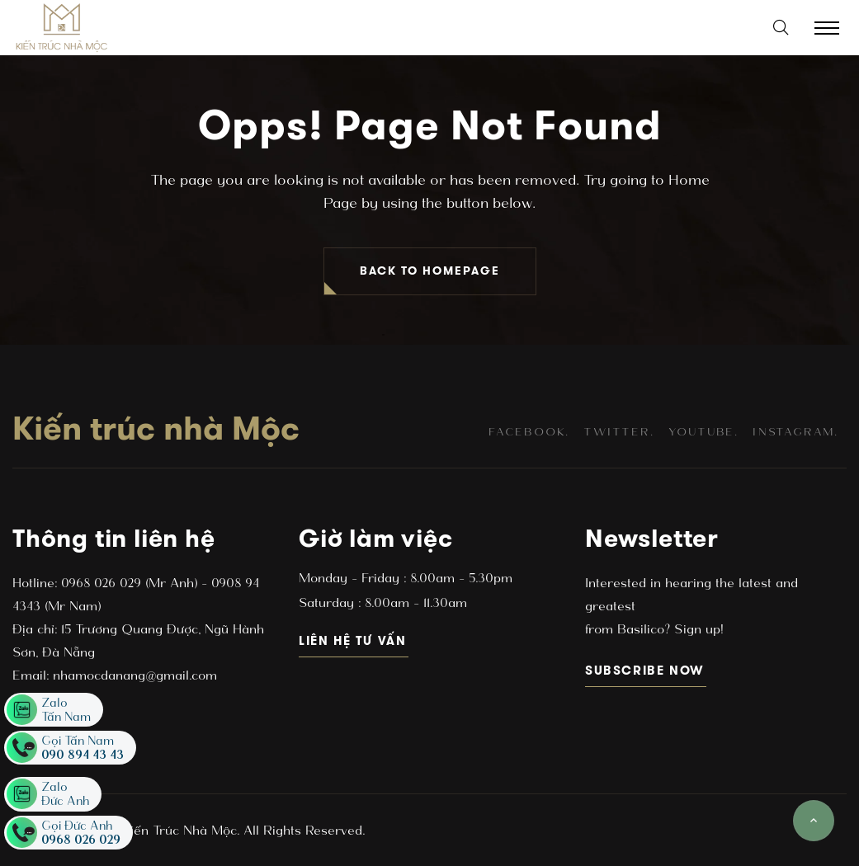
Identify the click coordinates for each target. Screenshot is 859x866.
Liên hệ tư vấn (353, 640)
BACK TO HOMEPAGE (430, 271)
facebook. (528, 432)
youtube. (703, 432)
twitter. (618, 432)
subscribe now (645, 670)
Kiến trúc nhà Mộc (156, 428)
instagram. (795, 432)
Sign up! (696, 629)
